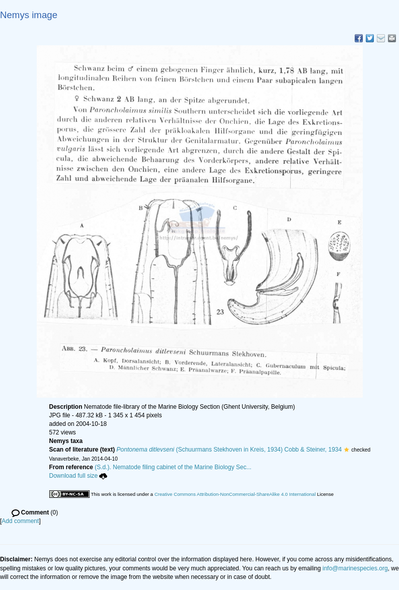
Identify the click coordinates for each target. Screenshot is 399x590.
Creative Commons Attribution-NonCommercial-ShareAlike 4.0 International (234, 494)
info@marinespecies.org (355, 568)
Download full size (78, 475)
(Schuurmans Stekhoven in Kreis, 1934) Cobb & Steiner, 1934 (229, 449)
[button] (346, 449)
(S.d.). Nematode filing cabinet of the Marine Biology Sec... (173, 467)
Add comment (20, 521)
